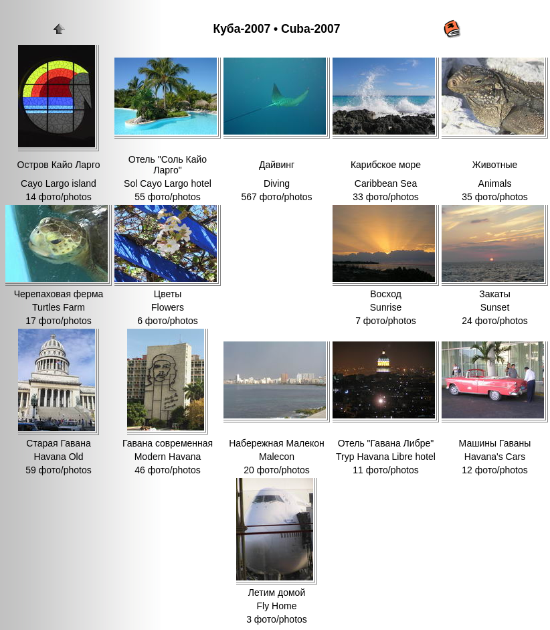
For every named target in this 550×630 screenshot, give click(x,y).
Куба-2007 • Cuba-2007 (276, 28)
